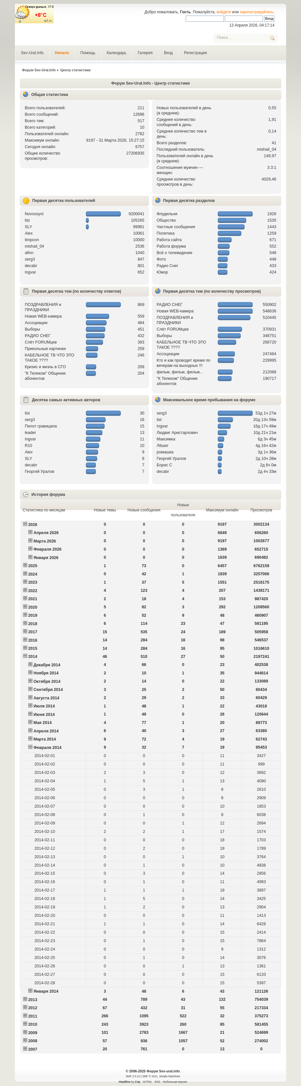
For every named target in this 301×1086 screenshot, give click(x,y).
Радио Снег (168, 265)
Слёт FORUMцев (41, 342)
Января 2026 (45, 557)
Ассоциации (36, 323)
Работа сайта (169, 240)
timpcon (32, 240)
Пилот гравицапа (41, 426)
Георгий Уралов (39, 471)
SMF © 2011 (150, 1076)
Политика (166, 233)
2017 (32, 632)
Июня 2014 (44, 714)
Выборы (32, 329)
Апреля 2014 (46, 731)
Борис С (164, 465)
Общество (166, 220)
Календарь (116, 53)
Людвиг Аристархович (177, 432)
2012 (32, 1008)
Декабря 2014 (46, 665)
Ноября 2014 (45, 673)
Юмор (162, 272)
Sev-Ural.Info (32, 53)
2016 (32, 640)
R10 (28, 445)
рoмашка (165, 452)
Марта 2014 (44, 739)
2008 (32, 1041)
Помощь (87, 53)
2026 (32, 524)
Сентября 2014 (48, 689)
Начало (62, 53)
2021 (32, 599)
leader (30, 432)
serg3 (30, 259)
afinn (29, 253)
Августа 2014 (46, 698)
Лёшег (163, 445)
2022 (32, 591)
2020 (32, 607)
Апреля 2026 (46, 533)
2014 (32, 656)
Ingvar (30, 272)
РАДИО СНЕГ (38, 335)
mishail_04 (266, 149)
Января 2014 (45, 991)
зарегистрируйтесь (256, 12)
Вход (168, 53)
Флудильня (167, 214)
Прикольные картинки (45, 348)
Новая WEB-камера (43, 316)
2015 (32, 648)
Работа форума (171, 246)
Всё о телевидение (174, 253)
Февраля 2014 (47, 747)
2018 (32, 624)
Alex (28, 233)
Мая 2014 (42, 722)
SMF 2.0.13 (133, 1076)
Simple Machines (169, 1076)
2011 (32, 1016)
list (27, 220)
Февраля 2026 (47, 549)
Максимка (166, 439)
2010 (32, 1024)
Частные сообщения (176, 227)
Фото (161, 259)
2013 (32, 1000)
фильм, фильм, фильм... (180, 372)
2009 (32, 1033)
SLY (28, 227)
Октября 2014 (46, 681)
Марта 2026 (44, 541)
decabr (31, 265)
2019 (32, 615)
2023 (32, 582)
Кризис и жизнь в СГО (45, 367)
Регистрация (195, 53)
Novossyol (34, 214)
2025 (32, 566)
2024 (32, 574)
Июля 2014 (44, 706)
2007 (32, 1049)
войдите (224, 12)
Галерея (145, 53)
